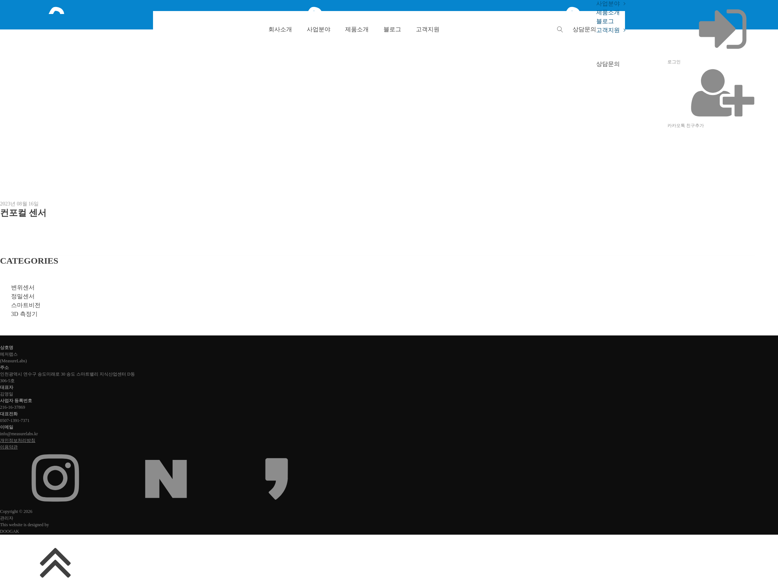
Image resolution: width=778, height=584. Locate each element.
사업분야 (318, 29)
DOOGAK (9, 531)
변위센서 (23, 287)
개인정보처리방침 (17, 440)
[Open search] (560, 29)
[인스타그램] (55, 503)
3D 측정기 (24, 314)
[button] (584, 29)
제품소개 (357, 29)
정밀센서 (23, 296)
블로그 (392, 29)
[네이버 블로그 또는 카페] (166, 503)
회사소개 (280, 29)
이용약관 (9, 447)
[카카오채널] (276, 503)
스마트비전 (26, 305)
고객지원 (428, 29)
